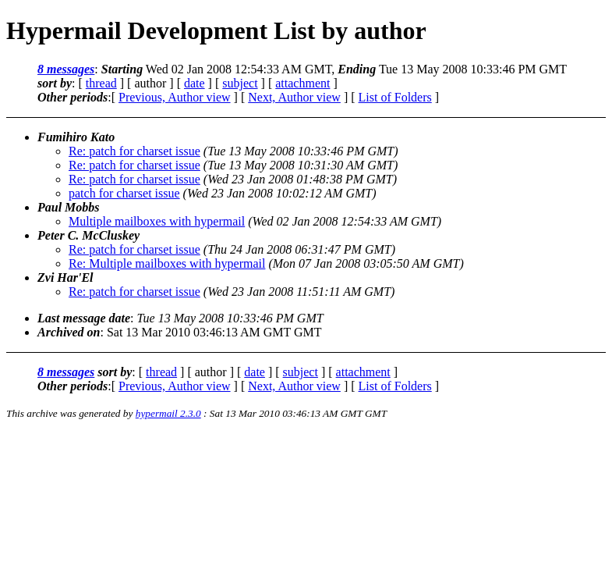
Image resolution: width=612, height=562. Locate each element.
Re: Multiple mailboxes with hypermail (167, 263)
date (194, 83)
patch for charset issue (124, 193)
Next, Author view (294, 97)
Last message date (83, 318)
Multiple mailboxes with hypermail (157, 221)
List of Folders (395, 97)
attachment (302, 83)
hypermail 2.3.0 (168, 413)
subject (239, 83)
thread (101, 83)
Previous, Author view (175, 97)
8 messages (65, 69)
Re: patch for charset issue (134, 151)
